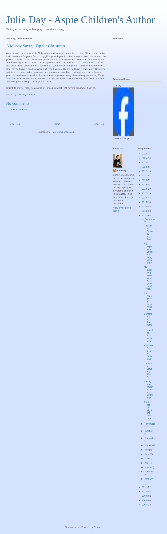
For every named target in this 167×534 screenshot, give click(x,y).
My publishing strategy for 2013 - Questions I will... (148, 278)
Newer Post (14, 124)
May (147, 458)
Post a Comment (18, 109)
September (150, 438)
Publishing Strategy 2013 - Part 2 (148, 232)
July (147, 449)
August (148, 445)
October (149, 431)
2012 (145, 215)
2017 (145, 193)
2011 (145, 487)
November (150, 424)
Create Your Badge (121, 138)
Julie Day (117, 86)
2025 (145, 158)
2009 (145, 496)
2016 (145, 197)
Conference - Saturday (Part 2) (148, 370)
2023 (145, 167)
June (147, 454)
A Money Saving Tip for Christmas (148, 352)
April (147, 463)
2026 (145, 153)
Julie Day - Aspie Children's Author (80, 19)
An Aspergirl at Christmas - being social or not (148, 253)
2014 (145, 206)
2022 (145, 171)
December (150, 219)
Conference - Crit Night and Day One (148, 410)
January (149, 478)
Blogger (98, 527)
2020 (145, 180)
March (148, 467)
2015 (145, 202)
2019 (145, 184)
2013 (145, 211)
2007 (145, 504)
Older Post (99, 124)
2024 (145, 162)
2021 (145, 175)
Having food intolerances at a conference (148, 389)
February (149, 471)
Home (57, 124)
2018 (145, 189)
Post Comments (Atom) (63, 132)
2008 (145, 500)
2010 (145, 491)
